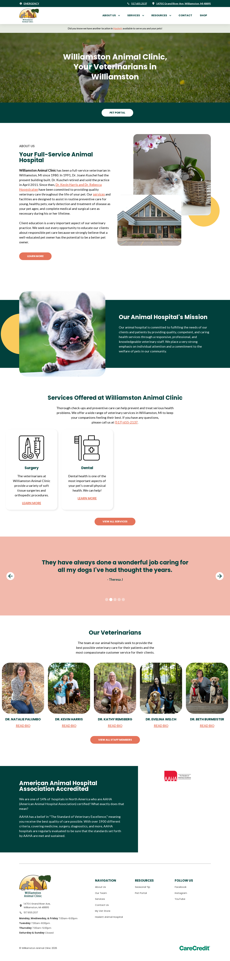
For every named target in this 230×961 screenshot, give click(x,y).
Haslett (117, 28)
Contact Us (102, 905)
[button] (111, 15)
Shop (203, 15)
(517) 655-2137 (126, 422)
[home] (29, 15)
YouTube (180, 899)
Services (100, 899)
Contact (185, 15)
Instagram (181, 893)
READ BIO (23, 726)
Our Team (101, 893)
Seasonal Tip (142, 887)
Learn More (35, 256)
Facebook (180, 887)
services (99, 194)
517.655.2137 (31, 912)
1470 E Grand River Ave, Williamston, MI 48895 (37, 905)
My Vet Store (102, 911)
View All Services (115, 521)
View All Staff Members (115, 740)
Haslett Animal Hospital (109, 917)
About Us (109, 15)
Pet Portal (117, 112)
